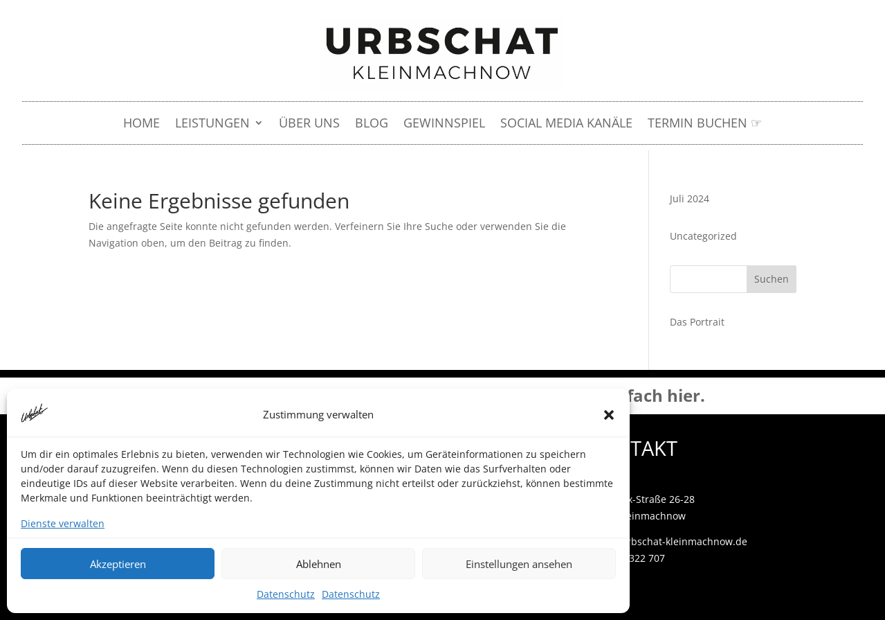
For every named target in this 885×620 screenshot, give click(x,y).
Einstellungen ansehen (519, 564)
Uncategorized (703, 235)
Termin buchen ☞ (705, 124)
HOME (141, 124)
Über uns (309, 124)
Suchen (771, 278)
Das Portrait (697, 321)
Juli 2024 (689, 198)
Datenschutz (286, 594)
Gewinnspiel (444, 124)
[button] (609, 415)
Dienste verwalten (62, 523)
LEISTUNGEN (212, 124)
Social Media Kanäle (566, 124)
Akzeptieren (118, 564)
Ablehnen (318, 564)
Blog (371, 124)
